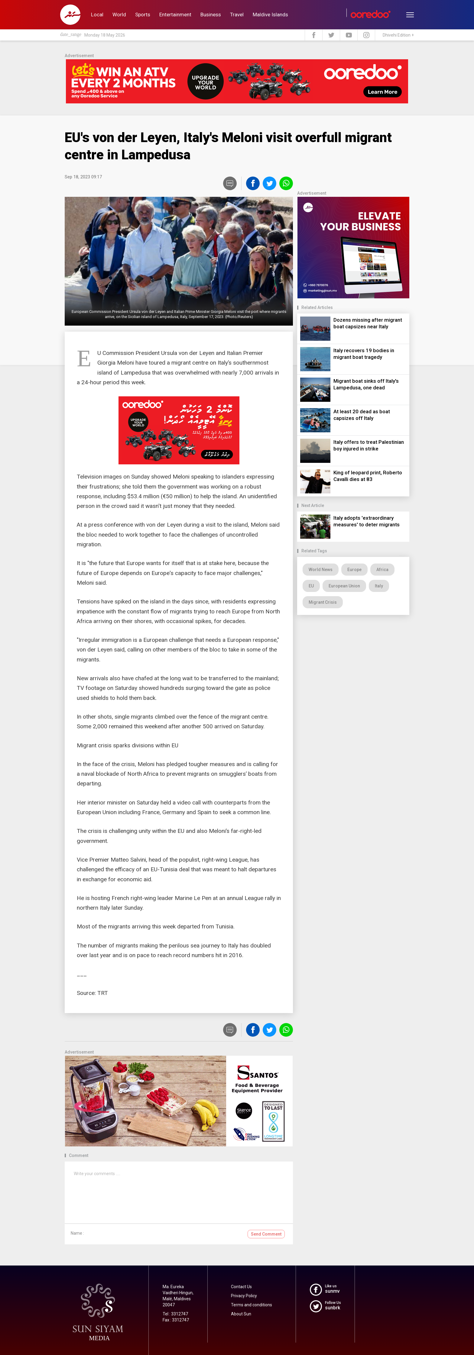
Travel (237, 14)
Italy (379, 585)
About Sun (241, 1313)
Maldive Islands (270, 14)
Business (210, 14)
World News (321, 569)
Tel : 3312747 (175, 1313)
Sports (142, 14)
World (119, 14)
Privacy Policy (244, 1295)
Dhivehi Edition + (398, 35)
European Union (344, 585)
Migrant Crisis (323, 602)
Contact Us (241, 1286)
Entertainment (175, 14)
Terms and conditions (251, 1304)
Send (266, 1234)
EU (311, 585)
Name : (77, 1233)
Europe (354, 569)
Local (97, 14)
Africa (382, 569)
